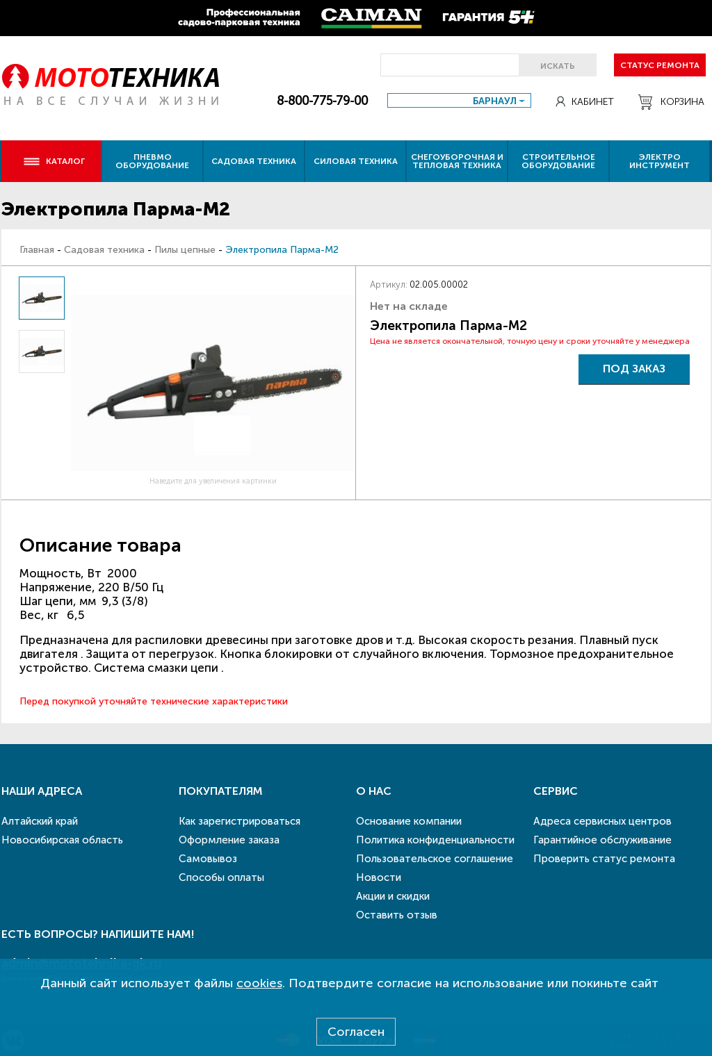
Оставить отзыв (396, 915)
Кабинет (585, 102)
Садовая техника (253, 161)
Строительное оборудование (558, 161)
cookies (259, 983)
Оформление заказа (229, 840)
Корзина (671, 102)
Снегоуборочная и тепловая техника (457, 161)
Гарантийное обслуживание (602, 840)
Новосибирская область (62, 840)
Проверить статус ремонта (604, 858)
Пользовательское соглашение (434, 858)
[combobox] (459, 100)
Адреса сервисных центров (602, 821)
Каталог (54, 161)
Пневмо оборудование (152, 161)
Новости (378, 877)
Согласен (356, 1031)
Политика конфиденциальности (435, 840)
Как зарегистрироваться (239, 821)
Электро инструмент (659, 161)
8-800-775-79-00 (322, 100)
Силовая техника (356, 161)
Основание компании (409, 821)
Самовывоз (208, 858)
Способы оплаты (221, 877)
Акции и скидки (393, 896)
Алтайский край (39, 821)
